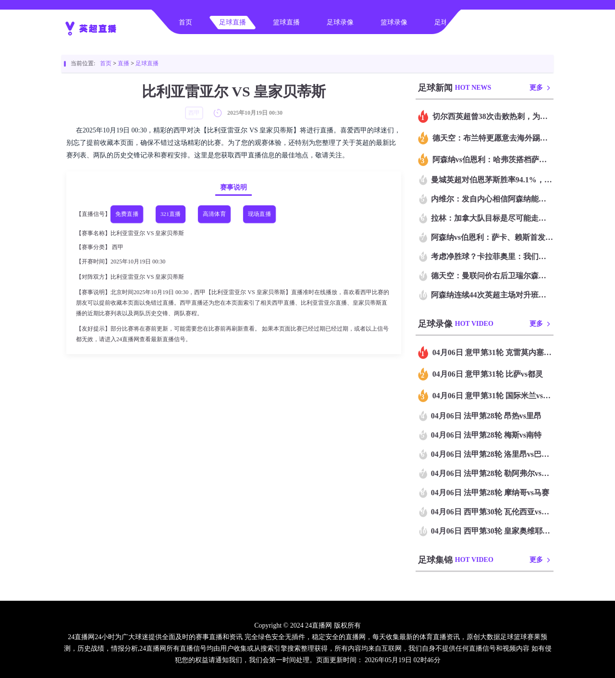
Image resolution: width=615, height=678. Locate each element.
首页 (185, 22)
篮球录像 (394, 22)
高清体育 (214, 214)
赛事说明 (233, 187)
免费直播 (126, 214)
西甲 (117, 247)
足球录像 (340, 22)
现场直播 (259, 214)
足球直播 (232, 22)
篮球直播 (286, 22)
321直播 (170, 214)
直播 (123, 63)
